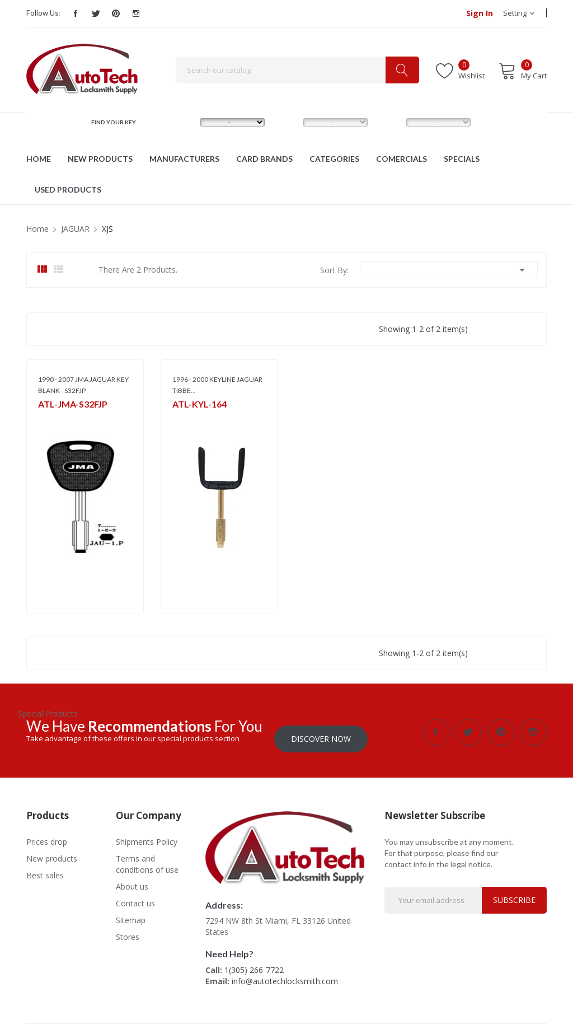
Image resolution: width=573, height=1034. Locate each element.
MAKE (183, 122)
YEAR (388, 122)
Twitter (95, 13)
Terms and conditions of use (147, 857)
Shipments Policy (146, 835)
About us (132, 879)
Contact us (135, 896)
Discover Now (321, 732)
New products (51, 851)
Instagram (135, 13)
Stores (127, 930)
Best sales (45, 868)
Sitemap (130, 913)
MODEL (289, 122)
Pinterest (115, 13)
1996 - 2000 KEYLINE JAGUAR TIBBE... (217, 385)
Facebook (75, 13)
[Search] (297, 70)
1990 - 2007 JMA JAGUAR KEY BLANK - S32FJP (83, 385)
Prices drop (46, 835)
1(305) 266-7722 (254, 963)
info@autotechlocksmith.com (285, 974)
